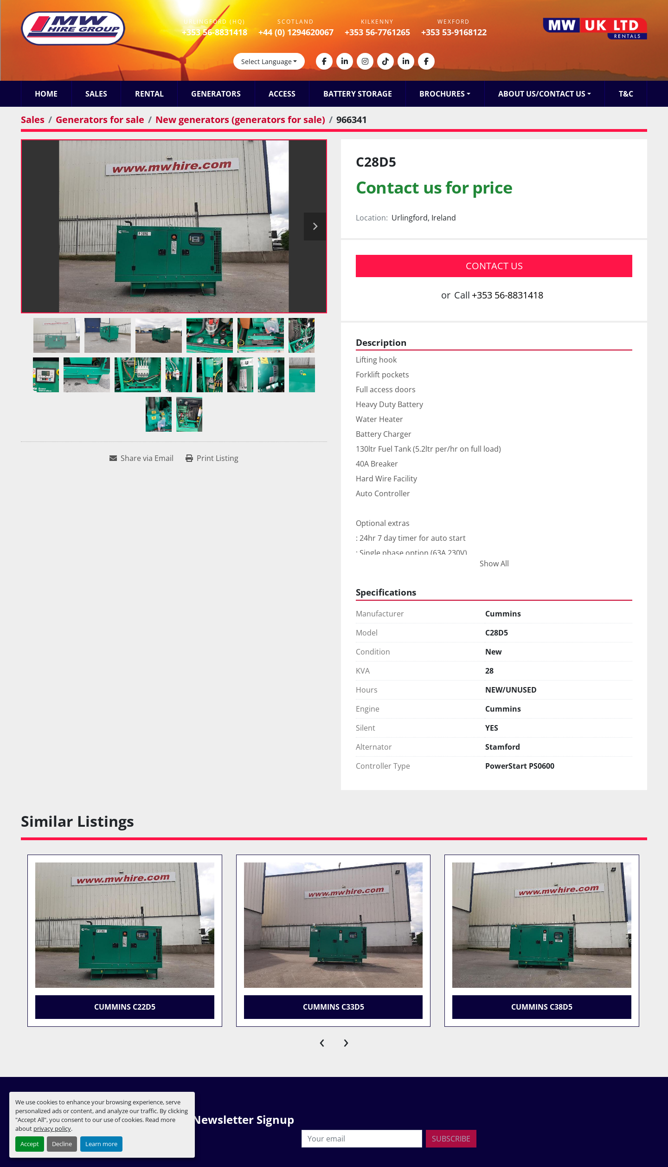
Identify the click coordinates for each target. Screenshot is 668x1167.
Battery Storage (357, 94)
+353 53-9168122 (454, 32)
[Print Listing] (212, 458)
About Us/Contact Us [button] (541, 94)
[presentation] (322, 1041)
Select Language (266, 61)
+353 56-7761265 (377, 32)
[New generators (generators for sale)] (240, 119)
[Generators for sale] (100, 119)
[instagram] (365, 61)
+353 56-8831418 (214, 32)
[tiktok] (385, 61)
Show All (494, 563)
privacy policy (52, 1128)
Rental (149, 94)
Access (282, 94)
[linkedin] (344, 61)
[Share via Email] (141, 458)
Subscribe (451, 1139)
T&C (626, 94)
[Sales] (33, 119)
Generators (216, 94)
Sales (96, 94)
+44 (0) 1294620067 (296, 32)
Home (46, 94)
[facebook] (324, 61)
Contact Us (494, 265)
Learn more (101, 1144)
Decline (62, 1144)
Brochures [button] (442, 94)
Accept (29, 1144)
